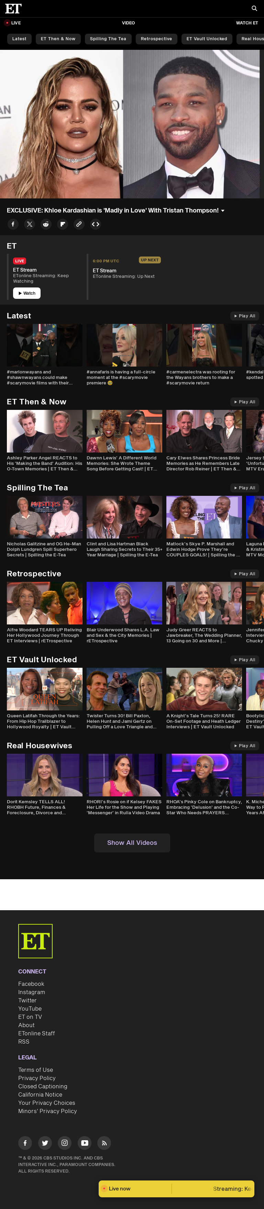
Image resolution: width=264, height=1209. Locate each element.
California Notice (40, 1095)
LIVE (16, 23)
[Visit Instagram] (65, 1144)
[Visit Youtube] (84, 1144)
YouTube (30, 1009)
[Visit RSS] (104, 1144)
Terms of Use (35, 1070)
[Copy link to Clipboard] (79, 225)
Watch (27, 293)
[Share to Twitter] (29, 225)
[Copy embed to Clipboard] (95, 225)
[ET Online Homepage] (15, 8)
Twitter (27, 1000)
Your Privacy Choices (46, 1103)
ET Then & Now (58, 39)
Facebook (31, 984)
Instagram (31, 992)
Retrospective (156, 39)
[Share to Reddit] (46, 225)
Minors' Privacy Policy (47, 1111)
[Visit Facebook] (25, 1144)
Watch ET (247, 23)
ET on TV (30, 1017)
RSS (24, 1042)
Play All (244, 316)
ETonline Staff (36, 1034)
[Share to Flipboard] (62, 225)
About (26, 1025)
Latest (19, 39)
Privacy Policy (37, 1078)
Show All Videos (132, 843)
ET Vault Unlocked (207, 39)
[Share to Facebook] (13, 225)
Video (128, 23)
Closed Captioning (42, 1086)
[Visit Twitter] (45, 1144)
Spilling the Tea (108, 39)
